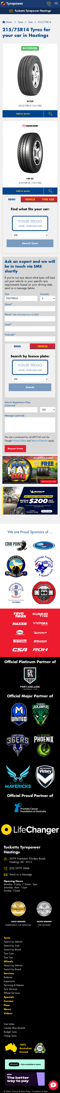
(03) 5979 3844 (19, 868)
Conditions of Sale (40, 1091)
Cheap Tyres (10, 1035)
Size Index (9, 1024)
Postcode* (10, 334)
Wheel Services (12, 993)
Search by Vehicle (13, 941)
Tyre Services (10, 989)
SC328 (30, 101)
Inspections (9, 981)
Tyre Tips (8, 957)
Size (7, 294)
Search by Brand (12, 949)
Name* (8, 304)
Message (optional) (14, 415)
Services (9, 973)
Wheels (8, 961)
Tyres (7, 937)
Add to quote (23, 113)
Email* (8, 324)
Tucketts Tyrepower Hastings (30, 11)
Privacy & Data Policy (21, 1091)
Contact (8, 1001)
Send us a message (20, 874)
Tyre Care (9, 953)
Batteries (8, 977)
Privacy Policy (19, 440)
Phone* (21, 314)
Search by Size (11, 945)
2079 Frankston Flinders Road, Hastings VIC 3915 (27, 860)
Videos (8, 1013)
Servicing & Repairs (14, 985)
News (7, 1009)
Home (7, 22)
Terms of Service (39, 440)
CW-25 (30, 178)
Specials (9, 997)
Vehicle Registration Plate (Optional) (17, 404)
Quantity (44, 294)
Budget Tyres (10, 1031)
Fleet (7, 1005)
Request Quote (15, 448)
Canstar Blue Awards (14, 1028)
